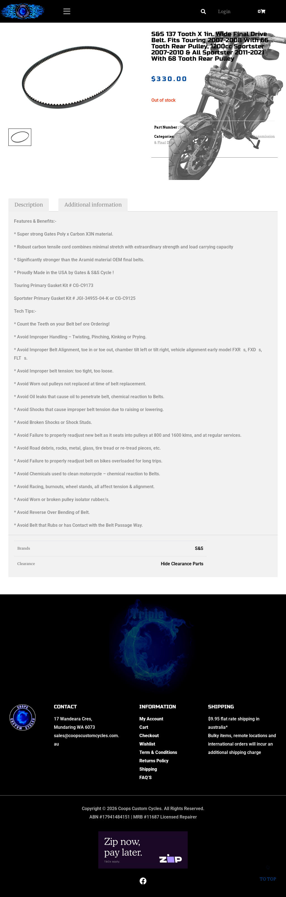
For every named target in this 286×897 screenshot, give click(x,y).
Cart (143, 727)
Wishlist (147, 744)
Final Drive (185, 136)
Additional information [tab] (93, 204)
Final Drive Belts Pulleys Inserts (223, 136)
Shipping (148, 769)
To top (268, 875)
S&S (199, 548)
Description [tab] (29, 204)
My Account (151, 719)
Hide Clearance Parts (182, 563)
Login (224, 11)
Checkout (149, 735)
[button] (203, 11)
